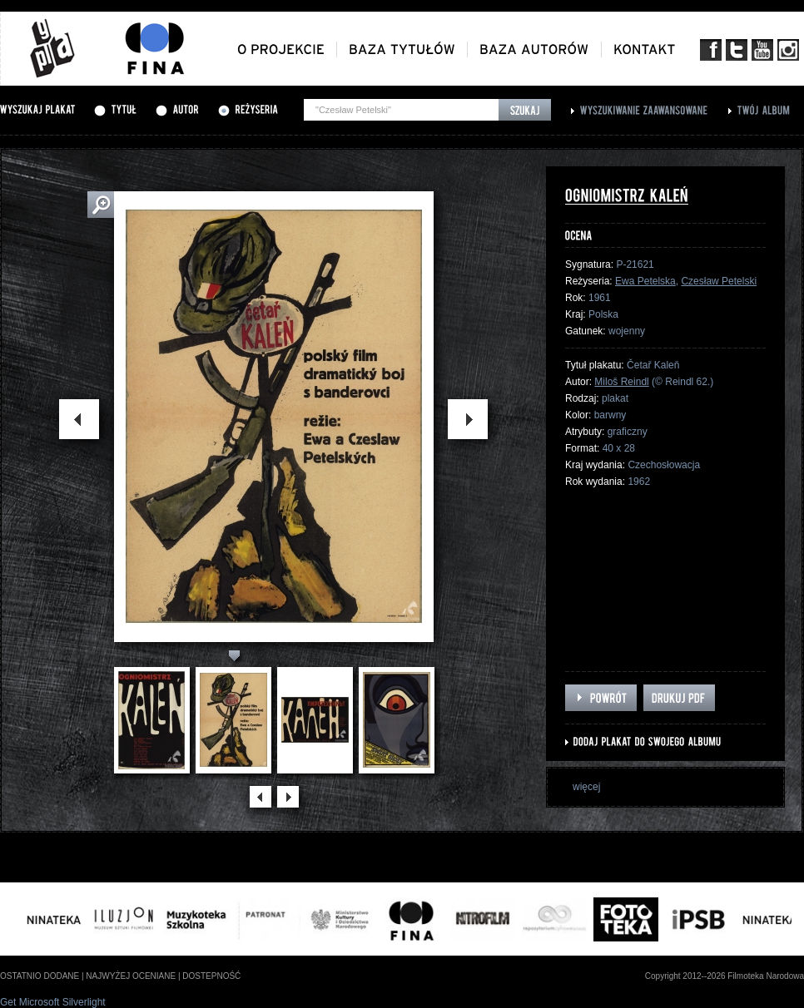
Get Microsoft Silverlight (53, 1002)
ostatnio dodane (39, 976)
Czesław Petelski (719, 281)
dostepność (211, 976)
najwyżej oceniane (131, 976)
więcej (586, 787)
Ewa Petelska (645, 281)
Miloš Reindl (621, 382)
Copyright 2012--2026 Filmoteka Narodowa (724, 976)
